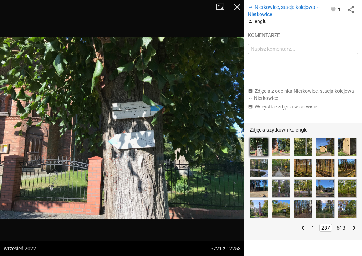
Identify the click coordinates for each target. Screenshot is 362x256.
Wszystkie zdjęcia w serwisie (282, 107)
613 (341, 228)
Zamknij (237, 7)
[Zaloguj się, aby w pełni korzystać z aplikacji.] (333, 9)
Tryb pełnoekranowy (223, 7)
